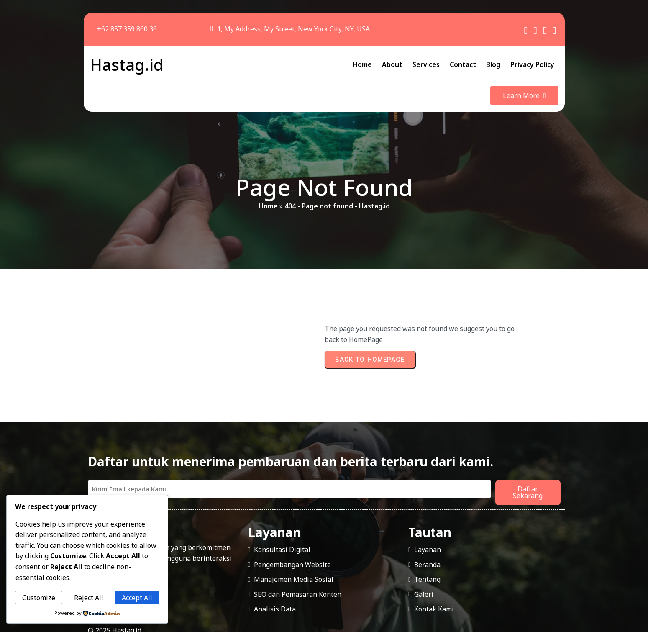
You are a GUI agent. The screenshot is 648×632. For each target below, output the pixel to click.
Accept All (137, 597)
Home (268, 180)
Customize (38, 597)
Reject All (88, 597)
